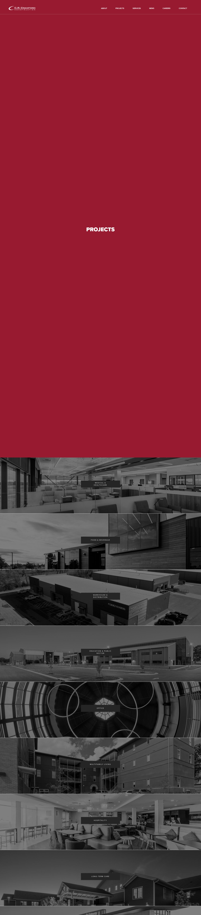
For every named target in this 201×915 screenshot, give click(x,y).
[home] (25, 8)
